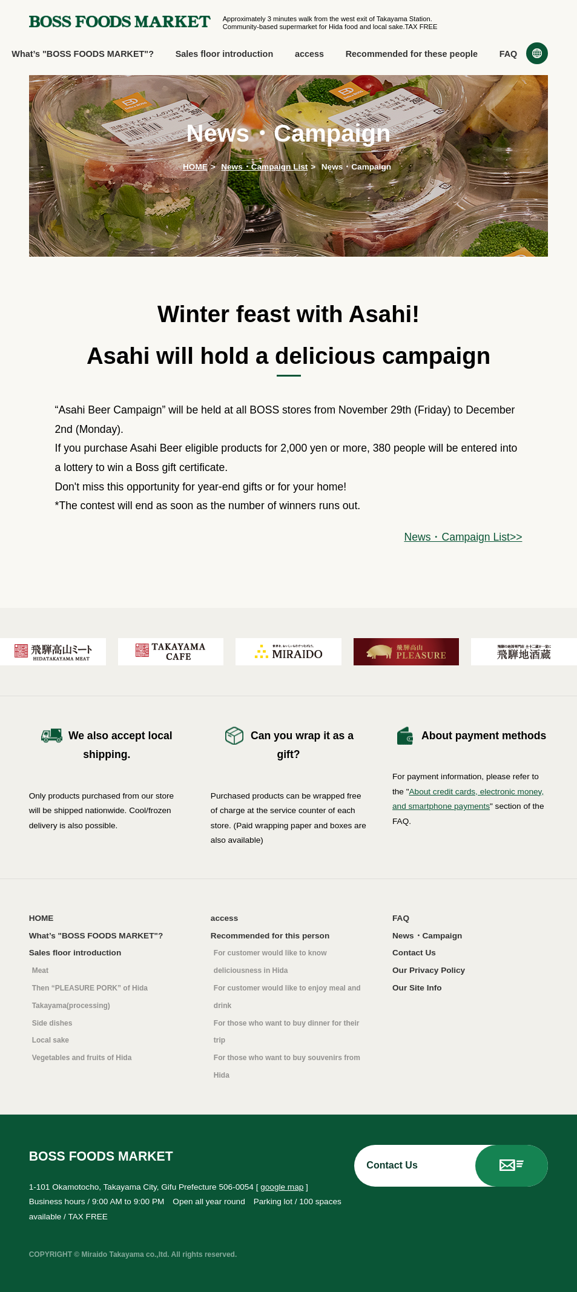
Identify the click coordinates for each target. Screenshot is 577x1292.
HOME (195, 166)
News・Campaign (427, 935)
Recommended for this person (270, 935)
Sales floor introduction (225, 54)
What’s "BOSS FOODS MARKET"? (83, 54)
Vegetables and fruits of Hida (82, 1057)
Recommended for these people (412, 54)
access (309, 54)
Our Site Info (417, 987)
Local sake (50, 1040)
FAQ (509, 54)
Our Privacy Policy (428, 970)
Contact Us (414, 952)
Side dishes (52, 1023)
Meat (40, 970)
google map (281, 1186)
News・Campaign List (264, 166)
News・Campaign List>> (463, 537)
